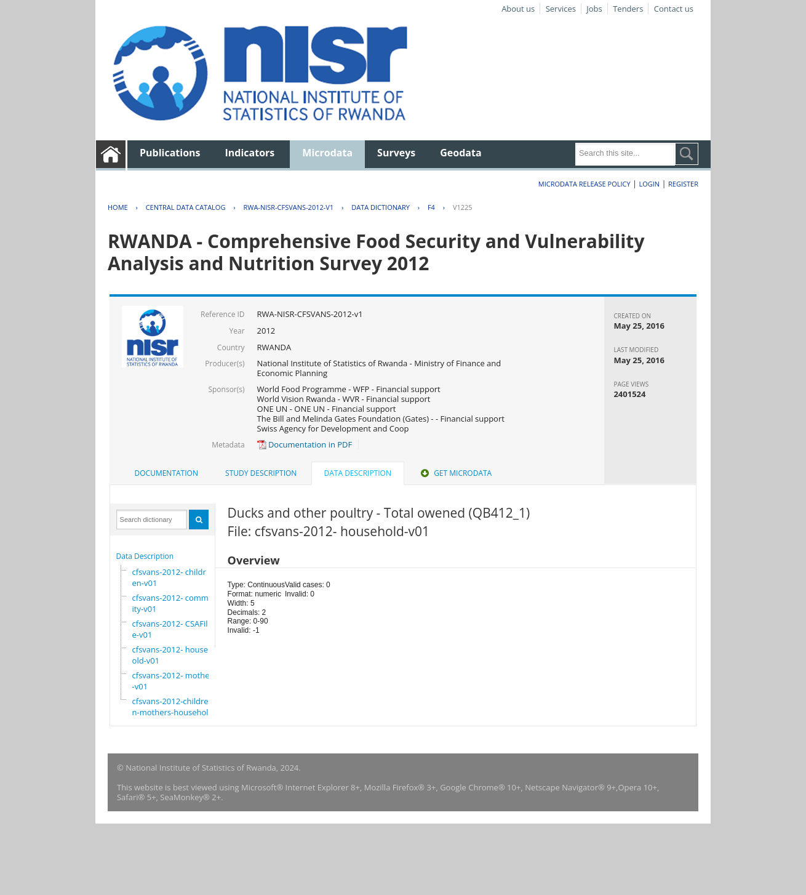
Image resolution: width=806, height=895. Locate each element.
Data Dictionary (380, 207)
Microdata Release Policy (584, 183)
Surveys (396, 152)
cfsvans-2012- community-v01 (175, 603)
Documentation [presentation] (166, 473)
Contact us (673, 8)
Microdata (327, 152)
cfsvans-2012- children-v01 (169, 577)
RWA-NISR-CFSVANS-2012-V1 (288, 207)
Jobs (594, 8)
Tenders (628, 8)
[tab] (166, 473)
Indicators (250, 152)
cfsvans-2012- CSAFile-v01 (170, 629)
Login (649, 183)
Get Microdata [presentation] (455, 473)
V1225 (463, 207)
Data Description (145, 556)
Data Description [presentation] (357, 473)
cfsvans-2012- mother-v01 (172, 681)
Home (118, 207)
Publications (170, 152)
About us (518, 8)
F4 (431, 207)
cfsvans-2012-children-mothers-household (172, 707)
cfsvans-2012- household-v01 (172, 655)
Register (683, 183)
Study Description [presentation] (261, 473)
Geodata (460, 152)
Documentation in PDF (305, 444)
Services (561, 8)
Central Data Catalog (186, 207)
